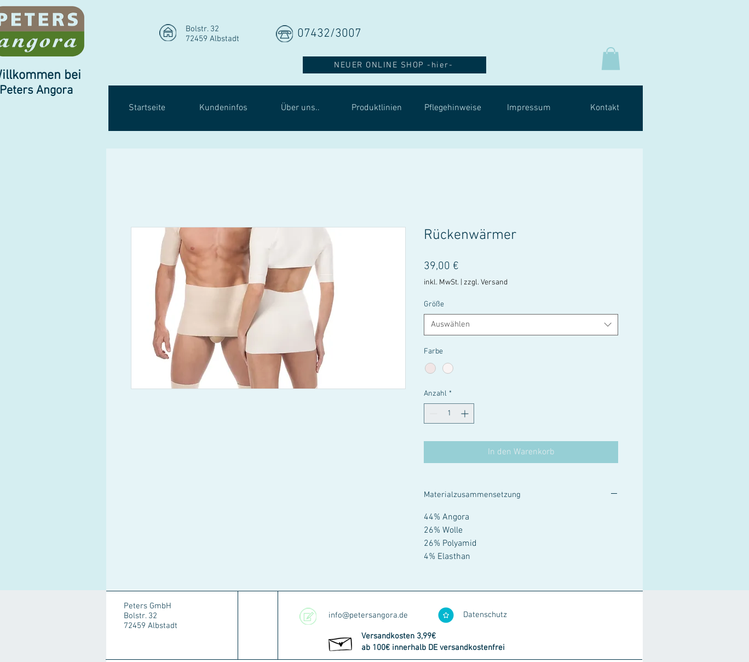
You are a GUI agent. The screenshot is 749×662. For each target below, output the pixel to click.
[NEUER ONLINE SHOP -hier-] (394, 64)
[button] (610, 58)
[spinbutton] (449, 413)
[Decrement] (432, 413)
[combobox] (521, 324)
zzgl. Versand (486, 282)
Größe (434, 304)
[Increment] (466, 413)
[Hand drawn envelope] (341, 642)
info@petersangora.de (368, 615)
